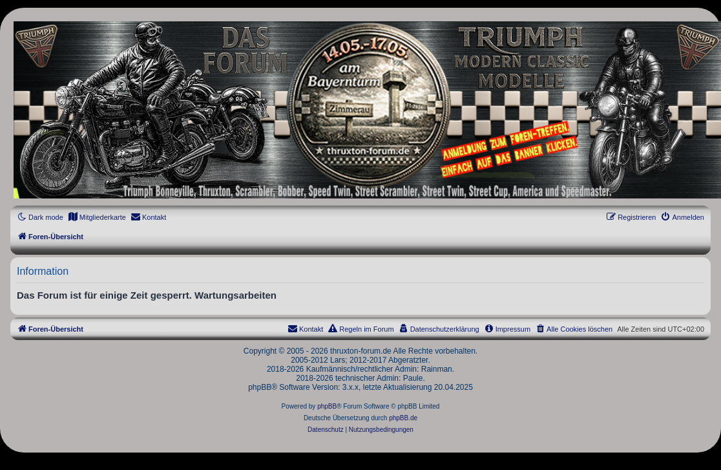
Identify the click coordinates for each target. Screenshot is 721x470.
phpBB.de (403, 418)
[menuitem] (97, 217)
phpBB (327, 406)
